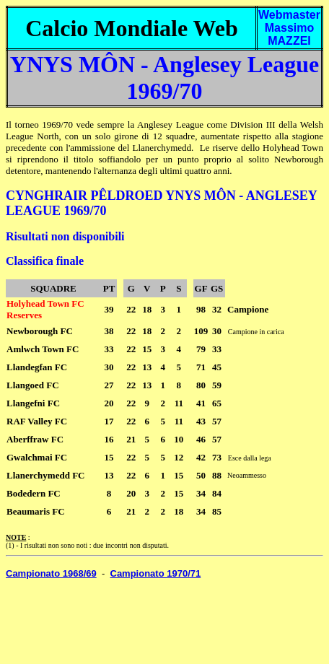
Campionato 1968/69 (51, 573)
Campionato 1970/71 (155, 573)
